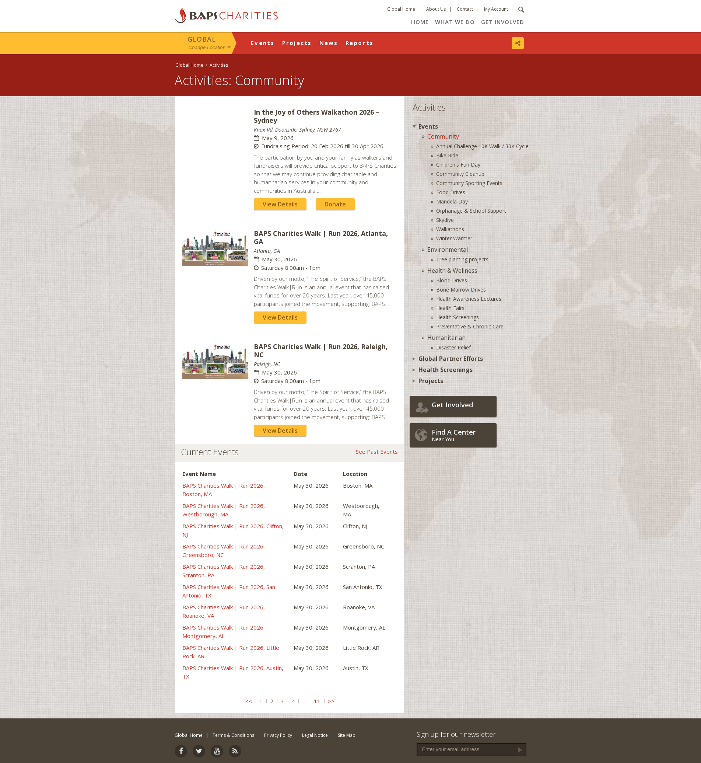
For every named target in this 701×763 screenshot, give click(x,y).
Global (201, 39)
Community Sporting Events (469, 183)
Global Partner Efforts (450, 359)
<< (248, 701)
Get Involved (502, 21)
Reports (360, 42)
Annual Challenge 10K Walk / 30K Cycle (482, 146)
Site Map (346, 735)
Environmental (447, 249)
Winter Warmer (454, 238)
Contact (465, 9)
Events (263, 42)
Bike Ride (447, 155)
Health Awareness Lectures (468, 298)
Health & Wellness (452, 270)
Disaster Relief (453, 347)
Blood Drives (451, 280)
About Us (436, 9)
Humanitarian (446, 338)
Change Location (207, 47)
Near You (462, 435)
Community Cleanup (460, 173)
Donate (335, 204)
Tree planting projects (462, 259)
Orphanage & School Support (471, 210)
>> (331, 701)
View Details (280, 204)
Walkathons (450, 229)
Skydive (445, 219)
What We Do (455, 21)
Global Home (401, 9)
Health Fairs (450, 307)
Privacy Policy (278, 735)
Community (443, 136)
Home (420, 21)
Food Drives (450, 192)
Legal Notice (315, 735)
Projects (297, 42)
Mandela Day (452, 201)
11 (317, 701)
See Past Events (377, 451)
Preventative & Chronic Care (470, 326)
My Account (496, 9)
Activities (219, 65)
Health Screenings (457, 317)
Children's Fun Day (458, 164)
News (328, 42)
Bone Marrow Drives (461, 289)
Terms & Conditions (233, 735)
